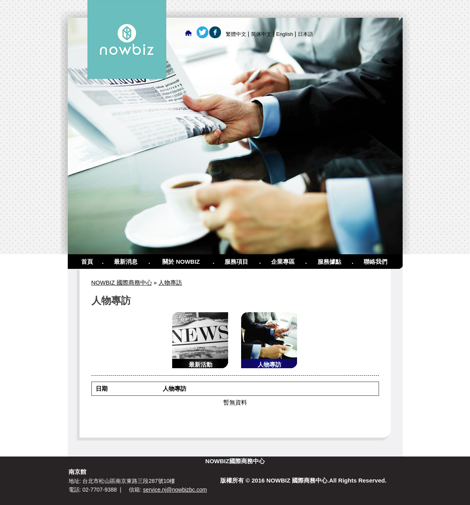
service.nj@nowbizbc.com (175, 489)
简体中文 (261, 34)
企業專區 (283, 261)
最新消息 (125, 261)
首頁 (87, 261)
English (284, 34)
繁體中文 (236, 34)
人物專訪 (170, 282)
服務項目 (236, 261)
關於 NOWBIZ (181, 261)
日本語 (305, 34)
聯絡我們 (375, 261)
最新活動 (200, 364)
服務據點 (329, 261)
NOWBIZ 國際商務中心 (121, 282)
